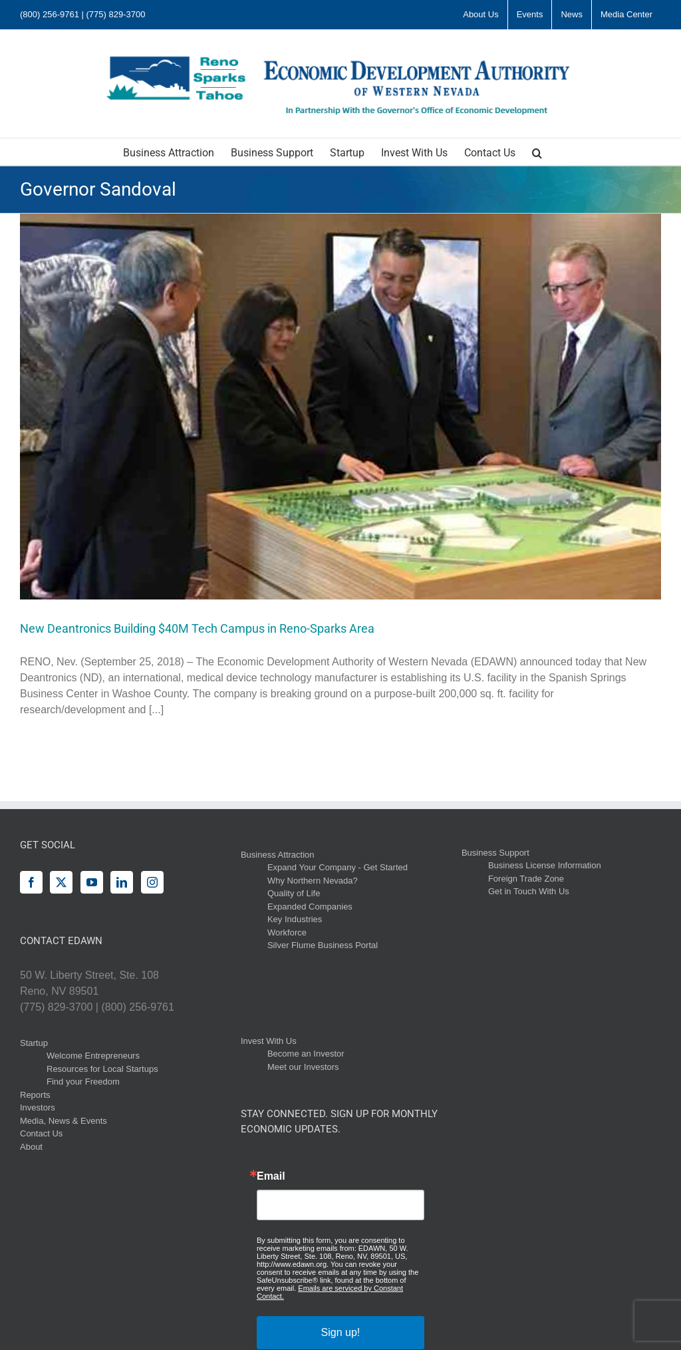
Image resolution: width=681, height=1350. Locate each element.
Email (271, 1176)
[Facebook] (31, 882)
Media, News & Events (63, 1121)
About (31, 1147)
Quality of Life (294, 893)
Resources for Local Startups (102, 1069)
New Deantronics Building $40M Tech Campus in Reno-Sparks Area (197, 628)
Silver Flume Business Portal (322, 945)
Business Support (495, 853)
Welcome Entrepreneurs (93, 1056)
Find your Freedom (83, 1082)
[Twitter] (61, 882)
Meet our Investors (303, 1067)
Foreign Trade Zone (526, 879)
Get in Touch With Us (528, 891)
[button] (537, 151)
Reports (35, 1095)
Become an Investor (305, 1054)
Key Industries (294, 919)
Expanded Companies (309, 907)
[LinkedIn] (121, 882)
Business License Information (544, 865)
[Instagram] (152, 882)
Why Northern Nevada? (312, 881)
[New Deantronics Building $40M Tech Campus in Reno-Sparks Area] (340, 406)
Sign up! (340, 1332)
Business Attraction (278, 855)
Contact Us (41, 1133)
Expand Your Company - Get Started (337, 867)
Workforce (287, 932)
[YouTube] (91, 882)
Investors (37, 1107)
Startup (34, 1043)
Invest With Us (269, 1041)
